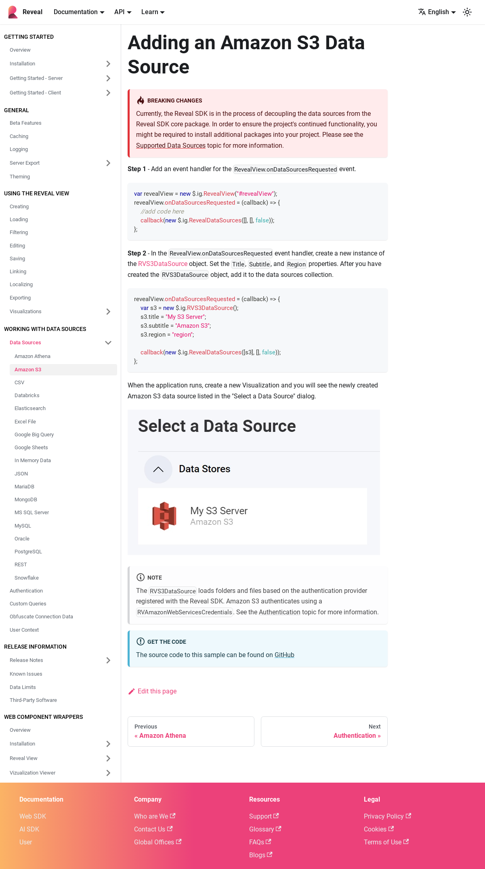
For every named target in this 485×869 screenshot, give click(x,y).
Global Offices (157, 842)
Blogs (261, 855)
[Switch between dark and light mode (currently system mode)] (467, 12)
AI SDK (29, 829)
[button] (61, 63)
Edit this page (152, 691)
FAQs (260, 842)
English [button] (433, 12)
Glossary (265, 829)
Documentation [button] (76, 12)
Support (264, 816)
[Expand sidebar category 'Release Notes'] (108, 660)
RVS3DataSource (162, 264)
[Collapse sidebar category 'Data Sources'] (108, 342)
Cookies (379, 829)
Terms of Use (386, 842)
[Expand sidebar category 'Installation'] (108, 743)
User (25, 842)
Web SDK (32, 816)
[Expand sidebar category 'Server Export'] (108, 163)
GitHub (284, 655)
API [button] (119, 12)
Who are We (154, 816)
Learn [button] (149, 12)
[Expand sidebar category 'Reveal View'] (108, 758)
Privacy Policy (387, 816)
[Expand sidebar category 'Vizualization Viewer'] (108, 772)
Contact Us (153, 829)
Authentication (279, 612)
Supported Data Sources (171, 145)
